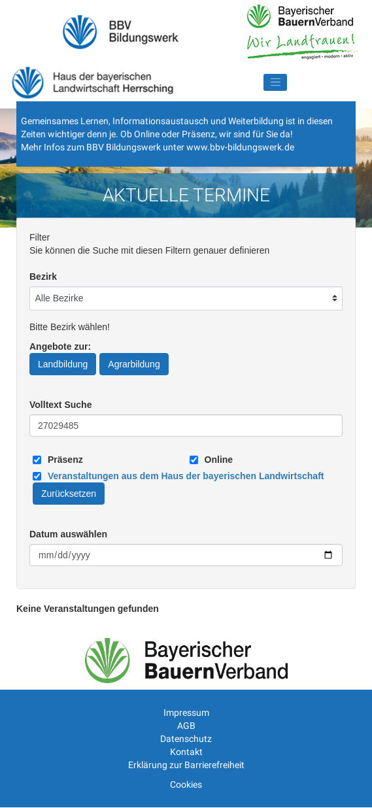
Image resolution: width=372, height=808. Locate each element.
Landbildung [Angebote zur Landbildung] (63, 364)
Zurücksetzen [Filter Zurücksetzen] (68, 493)
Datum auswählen (68, 534)
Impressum (186, 712)
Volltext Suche (60, 404)
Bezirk (43, 276)
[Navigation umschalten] (275, 82)
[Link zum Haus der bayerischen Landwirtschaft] (186, 476)
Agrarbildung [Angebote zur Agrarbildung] (134, 364)
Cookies (186, 784)
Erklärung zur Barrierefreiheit (186, 765)
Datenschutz (186, 738)
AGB (186, 725)
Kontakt (186, 752)
